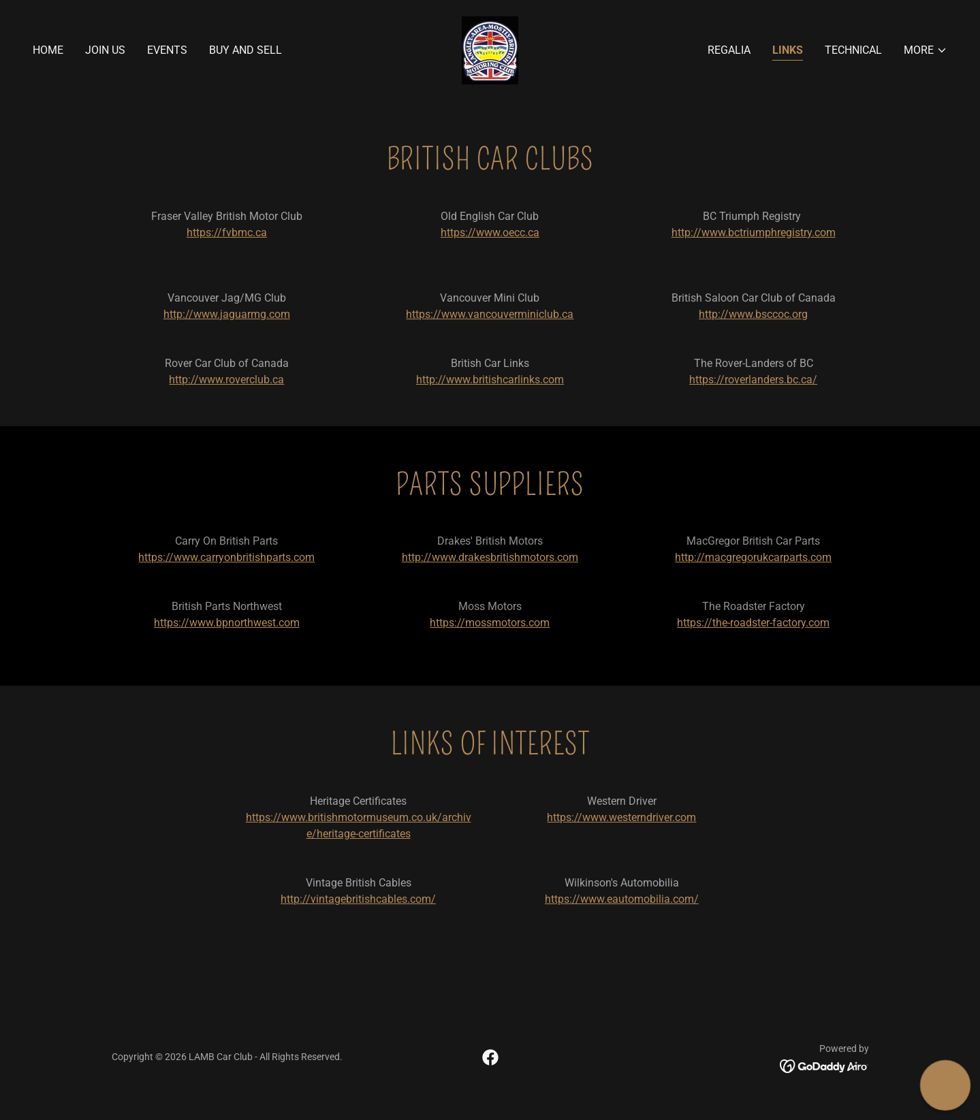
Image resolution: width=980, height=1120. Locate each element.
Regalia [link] (729, 50)
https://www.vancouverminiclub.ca (489, 314)
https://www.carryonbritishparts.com (226, 557)
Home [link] (48, 50)
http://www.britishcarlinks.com (490, 379)
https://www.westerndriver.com (621, 817)
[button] (925, 50)
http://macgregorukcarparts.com (753, 557)
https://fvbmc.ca (227, 232)
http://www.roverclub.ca (226, 379)
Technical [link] (853, 50)
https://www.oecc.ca (490, 232)
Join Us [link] (105, 50)
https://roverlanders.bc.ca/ (753, 379)
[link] (490, 49)
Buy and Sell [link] (245, 50)
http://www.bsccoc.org (753, 314)
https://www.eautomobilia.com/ (622, 899)
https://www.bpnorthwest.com (227, 622)
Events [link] (167, 50)
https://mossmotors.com (490, 622)
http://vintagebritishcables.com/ (358, 899)
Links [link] (787, 50)
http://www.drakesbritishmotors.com (490, 557)
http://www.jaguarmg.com (226, 314)
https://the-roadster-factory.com (753, 622)
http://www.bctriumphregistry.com (753, 232)
